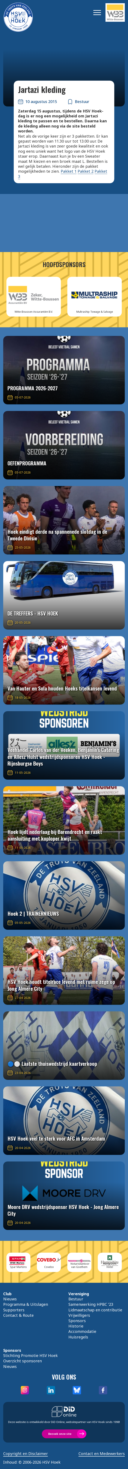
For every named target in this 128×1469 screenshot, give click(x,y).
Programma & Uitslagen (25, 1304)
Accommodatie (82, 1331)
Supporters (13, 1309)
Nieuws (10, 1298)
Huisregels (78, 1337)
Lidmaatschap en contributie (95, 1309)
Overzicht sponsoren (22, 1360)
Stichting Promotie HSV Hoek (30, 1355)
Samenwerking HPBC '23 (90, 1304)
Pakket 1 (69, 171)
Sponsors (77, 1320)
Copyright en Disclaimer (25, 1453)
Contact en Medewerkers (101, 1453)
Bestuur (75, 1298)
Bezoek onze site (59, 1434)
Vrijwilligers (79, 1315)
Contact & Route (18, 1315)
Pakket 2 (85, 171)
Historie (75, 1326)
